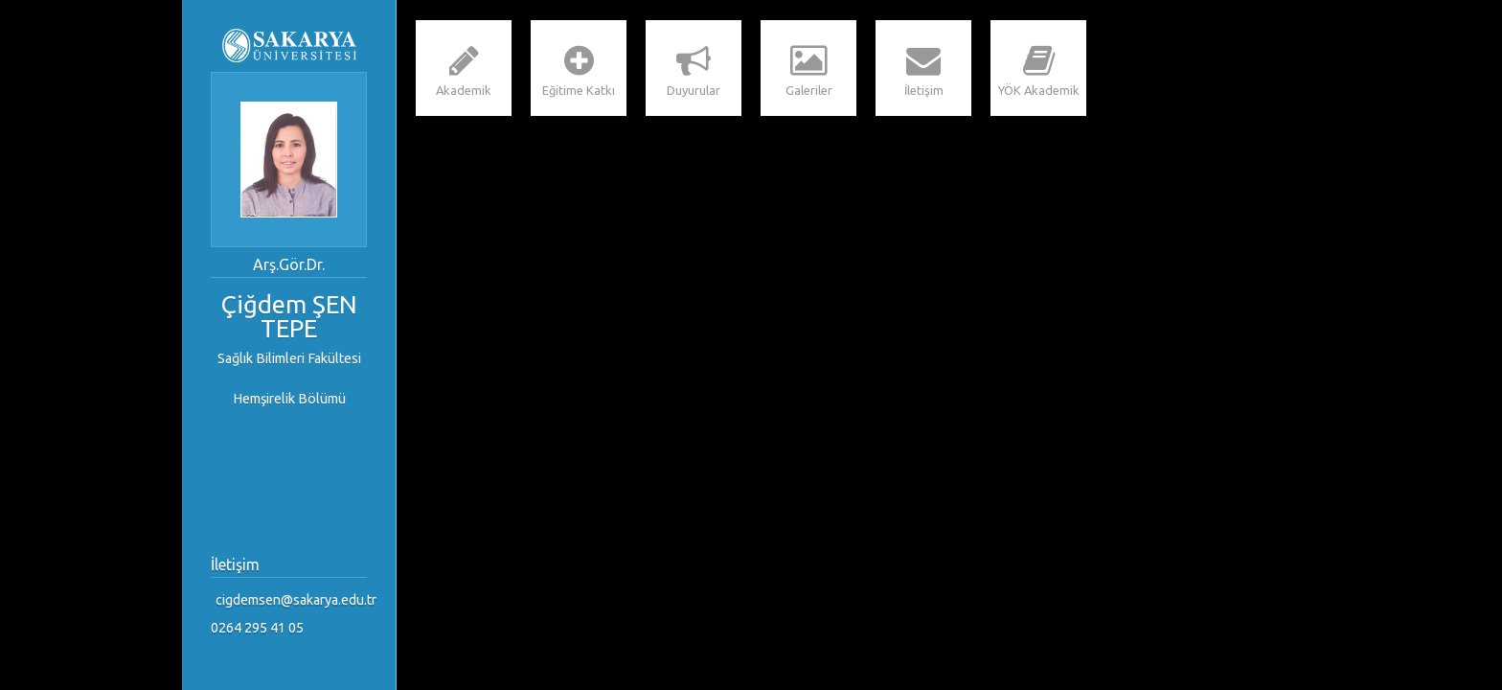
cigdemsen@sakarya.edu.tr (294, 600)
